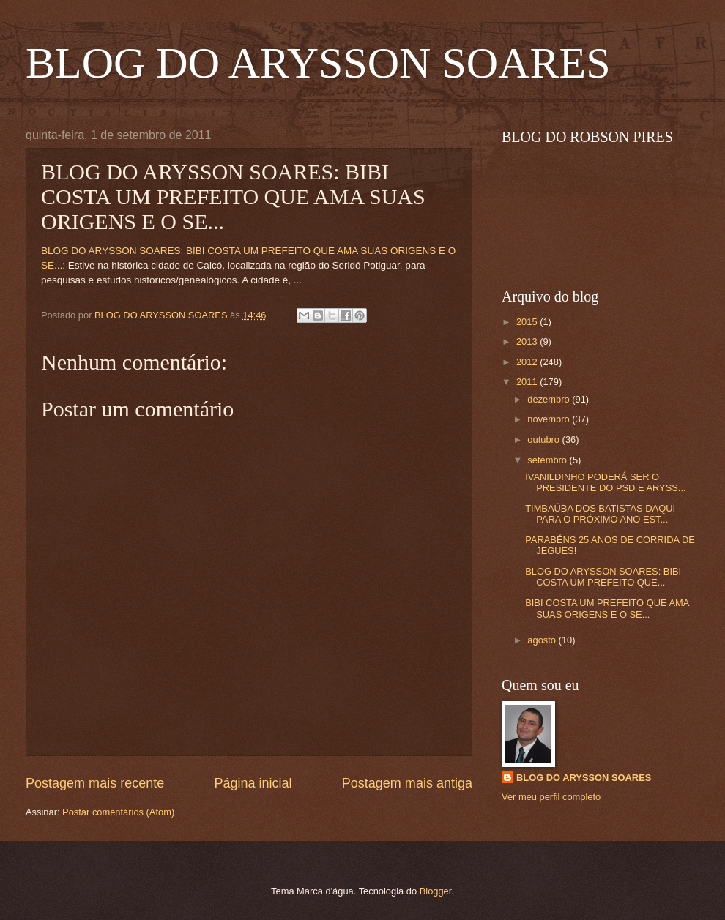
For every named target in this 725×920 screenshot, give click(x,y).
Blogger (436, 891)
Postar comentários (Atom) (118, 812)
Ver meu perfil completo (551, 796)
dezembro (549, 399)
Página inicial (252, 783)
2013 (528, 341)
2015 (528, 321)
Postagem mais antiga (407, 783)
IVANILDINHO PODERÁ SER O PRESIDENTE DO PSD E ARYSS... (605, 482)
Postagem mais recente (95, 783)
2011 (528, 381)
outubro (544, 439)
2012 (528, 361)
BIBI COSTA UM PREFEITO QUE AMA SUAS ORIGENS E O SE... (606, 608)
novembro (549, 419)
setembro (548, 460)
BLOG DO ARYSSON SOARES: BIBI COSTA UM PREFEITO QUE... (603, 577)
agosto (542, 640)
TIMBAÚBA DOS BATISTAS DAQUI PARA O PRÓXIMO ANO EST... (600, 514)
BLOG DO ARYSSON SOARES (318, 63)
